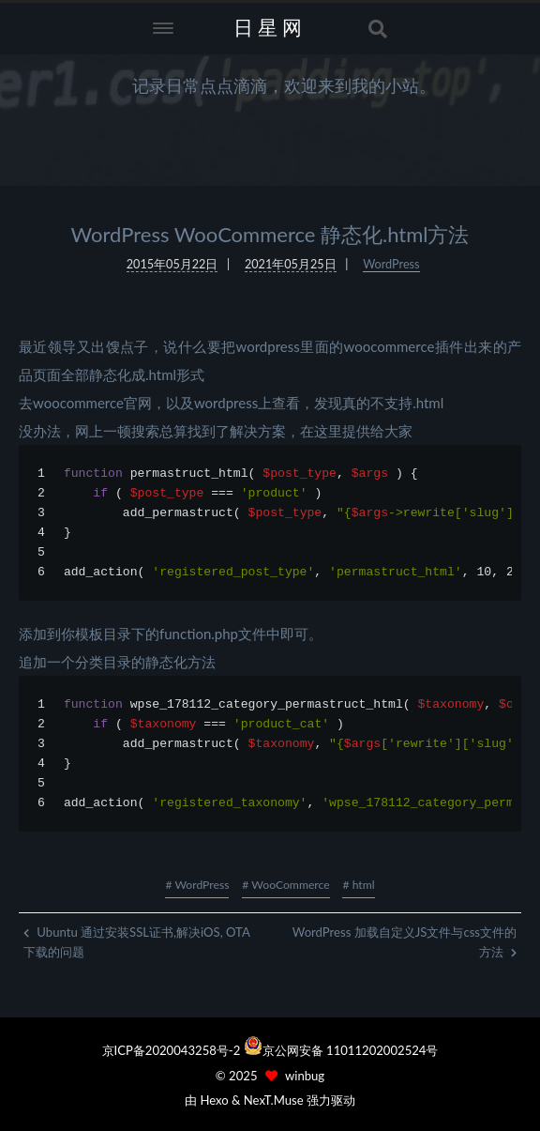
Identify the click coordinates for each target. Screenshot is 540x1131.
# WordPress (197, 885)
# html (358, 885)
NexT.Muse (274, 1100)
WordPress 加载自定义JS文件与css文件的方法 (404, 942)
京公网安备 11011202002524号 (350, 1050)
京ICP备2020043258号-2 (173, 1050)
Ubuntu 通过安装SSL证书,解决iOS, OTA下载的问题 (136, 942)
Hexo (214, 1100)
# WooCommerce (285, 885)
